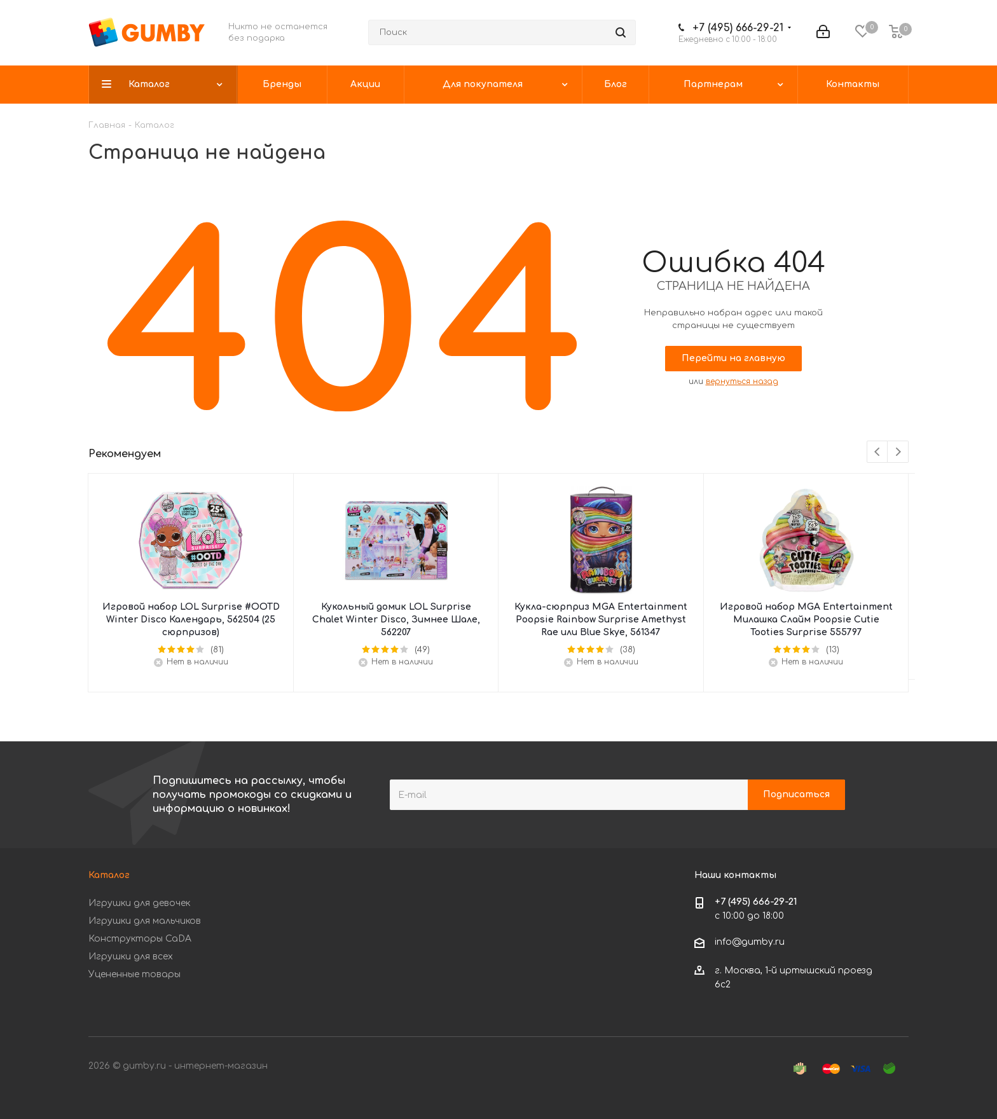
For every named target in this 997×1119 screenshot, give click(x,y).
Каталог (109, 875)
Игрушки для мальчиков (144, 921)
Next (898, 452)
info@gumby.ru (750, 942)
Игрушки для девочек (139, 903)
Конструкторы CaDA (139, 939)
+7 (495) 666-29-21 (737, 28)
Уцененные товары (134, 974)
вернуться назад (742, 381)
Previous (877, 452)
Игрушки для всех (130, 956)
